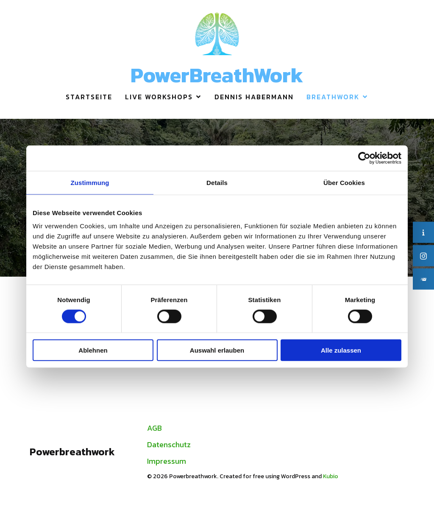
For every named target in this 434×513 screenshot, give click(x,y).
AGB (154, 428)
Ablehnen (92, 350)
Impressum (166, 461)
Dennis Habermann (254, 97)
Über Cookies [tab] (344, 182)
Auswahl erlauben (217, 350)
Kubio (330, 476)
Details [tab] (217, 182)
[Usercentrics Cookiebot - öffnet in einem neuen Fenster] (364, 157)
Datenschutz (169, 444)
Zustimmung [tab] (90, 182)
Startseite (89, 97)
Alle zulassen (341, 350)
